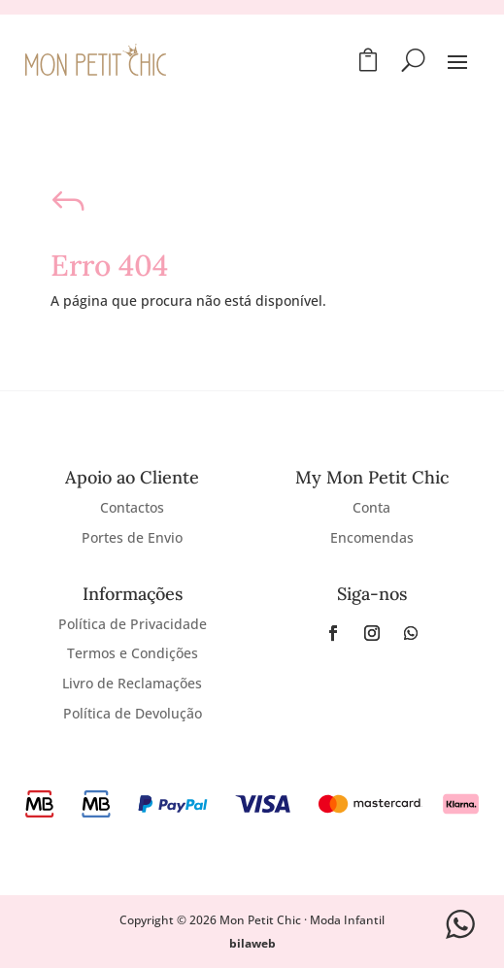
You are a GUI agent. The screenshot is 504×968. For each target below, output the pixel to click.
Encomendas (372, 537)
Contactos (132, 507)
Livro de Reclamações (132, 683)
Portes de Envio (132, 537)
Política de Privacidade (132, 624)
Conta (371, 507)
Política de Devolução (132, 713)
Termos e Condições (132, 653)
